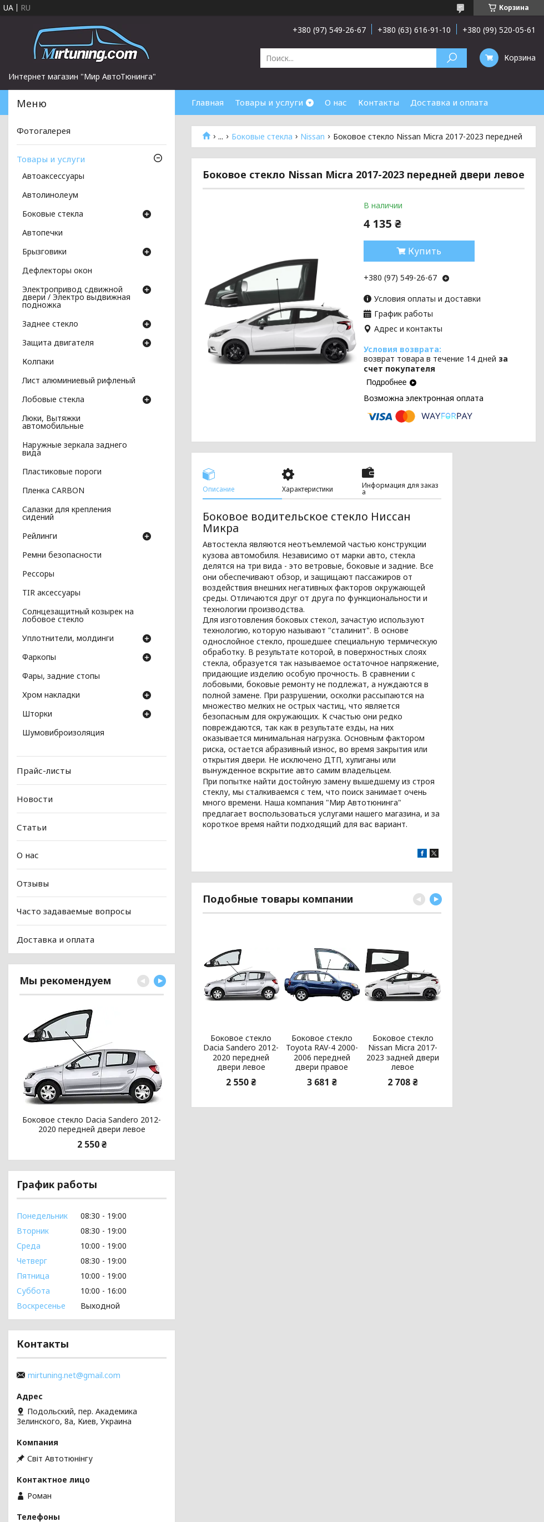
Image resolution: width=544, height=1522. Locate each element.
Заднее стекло (50, 324)
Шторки (37, 714)
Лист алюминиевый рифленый (78, 381)
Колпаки (38, 362)
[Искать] (451, 58)
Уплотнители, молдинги (68, 638)
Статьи (32, 826)
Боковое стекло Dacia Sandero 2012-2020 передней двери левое (241, 1052)
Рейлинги (39, 536)
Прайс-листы (44, 770)
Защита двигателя (58, 343)
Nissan (312, 137)
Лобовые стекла (53, 399)
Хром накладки (51, 695)
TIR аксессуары (51, 593)
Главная (208, 102)
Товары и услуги (269, 102)
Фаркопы (39, 657)
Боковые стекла (262, 137)
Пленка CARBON (53, 491)
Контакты (378, 102)
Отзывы (33, 883)
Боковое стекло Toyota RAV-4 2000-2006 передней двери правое (322, 1052)
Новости (35, 798)
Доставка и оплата (449, 102)
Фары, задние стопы (61, 676)
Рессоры (38, 574)
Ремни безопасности (62, 555)
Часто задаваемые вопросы (74, 911)
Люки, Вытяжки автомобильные (53, 422)
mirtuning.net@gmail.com (74, 1375)
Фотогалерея (43, 130)
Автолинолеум (50, 195)
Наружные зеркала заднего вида (74, 449)
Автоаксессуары (53, 176)
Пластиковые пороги (62, 472)
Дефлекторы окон (57, 271)
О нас (336, 102)
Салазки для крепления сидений (66, 513)
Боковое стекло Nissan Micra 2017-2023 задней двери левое (402, 1052)
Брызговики (44, 252)
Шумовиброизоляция (63, 733)
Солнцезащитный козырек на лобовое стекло (78, 616)
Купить (424, 251)
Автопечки (42, 233)
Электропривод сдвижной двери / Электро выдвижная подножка (76, 298)
